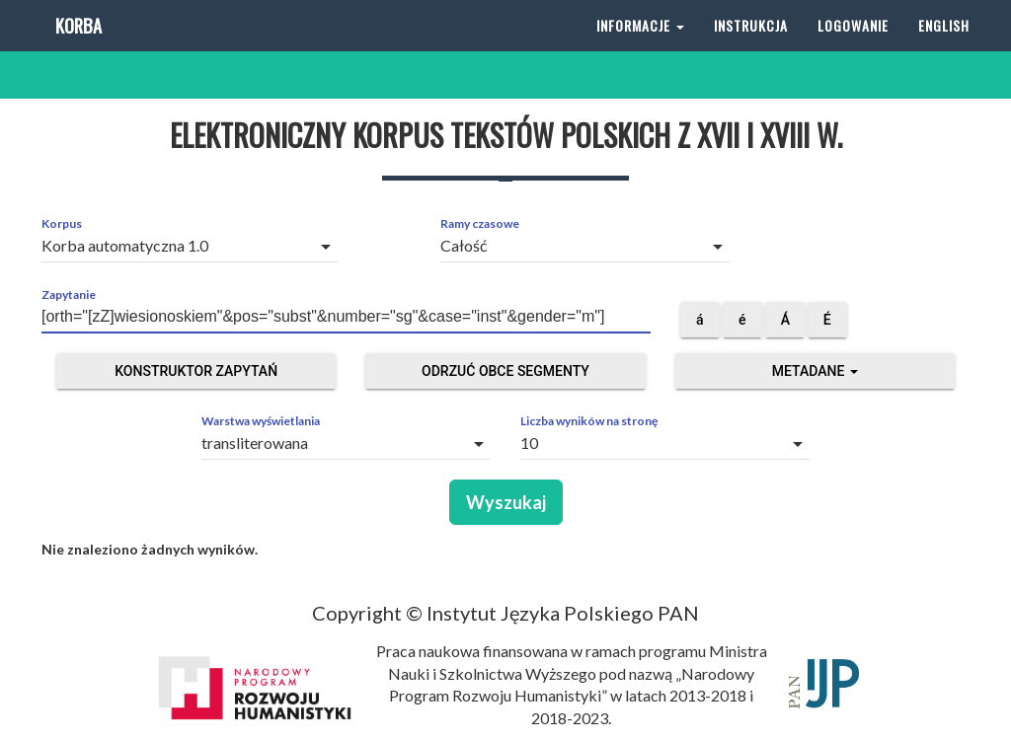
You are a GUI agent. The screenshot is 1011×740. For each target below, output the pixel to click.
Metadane (815, 371)
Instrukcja (751, 48)
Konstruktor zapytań (196, 371)
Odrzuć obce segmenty (505, 371)
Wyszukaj (506, 502)
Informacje (640, 48)
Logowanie (853, 48)
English (944, 48)
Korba (76, 49)
